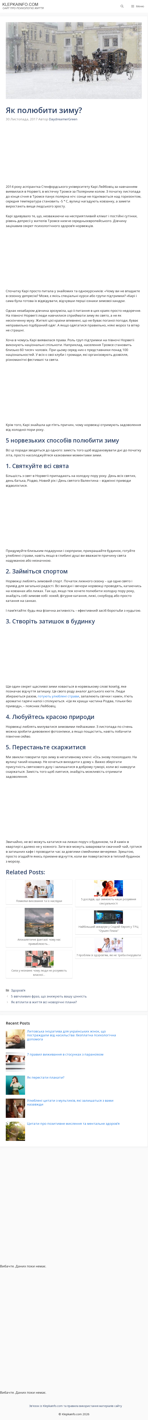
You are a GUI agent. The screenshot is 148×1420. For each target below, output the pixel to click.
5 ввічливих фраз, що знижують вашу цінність (49, 996)
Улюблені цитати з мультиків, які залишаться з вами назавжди (70, 1102)
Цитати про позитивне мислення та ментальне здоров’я (73, 1123)
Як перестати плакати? (45, 1077)
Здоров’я (18, 990)
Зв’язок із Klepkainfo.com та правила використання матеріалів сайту (75, 1406)
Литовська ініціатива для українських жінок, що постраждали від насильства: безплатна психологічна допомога (71, 1035)
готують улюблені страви (58, 696)
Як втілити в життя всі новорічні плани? (44, 1002)
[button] (122, 6)
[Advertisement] (74, 156)
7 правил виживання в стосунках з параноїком (65, 1054)
